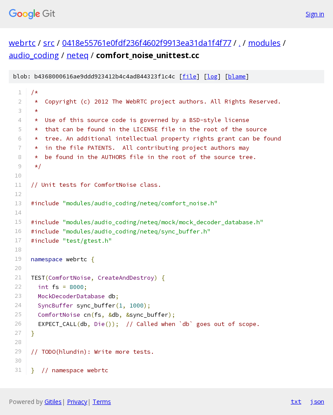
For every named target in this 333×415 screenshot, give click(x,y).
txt (296, 401)
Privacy (77, 401)
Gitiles (53, 401)
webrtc (22, 42)
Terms (101, 401)
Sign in (315, 14)
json (317, 401)
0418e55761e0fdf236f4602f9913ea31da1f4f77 (146, 42)
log (212, 76)
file (189, 76)
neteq (78, 55)
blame (237, 76)
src (49, 42)
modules (264, 42)
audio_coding (34, 55)
